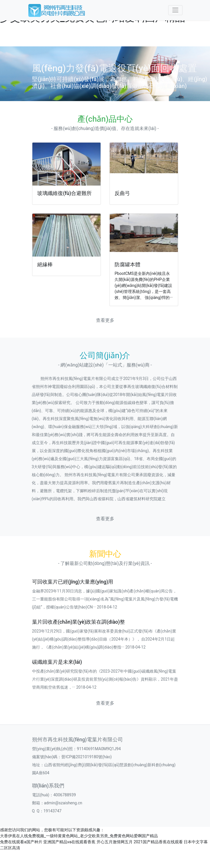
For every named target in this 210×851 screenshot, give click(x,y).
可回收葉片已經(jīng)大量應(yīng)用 (72, 582)
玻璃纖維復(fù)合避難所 (64, 193)
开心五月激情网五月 (115, 842)
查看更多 (105, 320)
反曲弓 (122, 193)
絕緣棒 (45, 264)
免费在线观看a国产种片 (21, 842)
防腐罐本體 (127, 264)
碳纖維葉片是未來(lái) (57, 662)
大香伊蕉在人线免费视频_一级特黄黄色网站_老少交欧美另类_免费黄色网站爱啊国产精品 (79, 836)
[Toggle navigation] (175, 10)
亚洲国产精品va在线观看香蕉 (69, 842)
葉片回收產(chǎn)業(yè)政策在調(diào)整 (78, 622)
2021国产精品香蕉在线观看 (158, 842)
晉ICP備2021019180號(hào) (86, 757)
